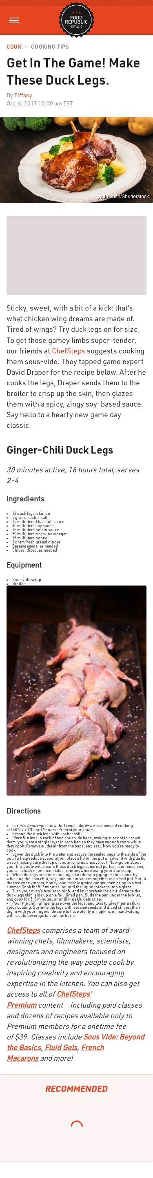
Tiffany (23, 95)
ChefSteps (68, 350)
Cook (14, 46)
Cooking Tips (50, 46)
